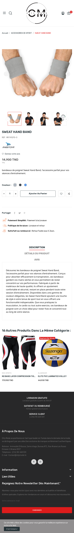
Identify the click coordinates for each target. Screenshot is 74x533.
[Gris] (16, 185)
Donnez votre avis (12, 154)
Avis (37, 259)
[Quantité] (10, 194)
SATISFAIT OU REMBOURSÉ (37, 406)
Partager (14, 213)
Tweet (19, 213)
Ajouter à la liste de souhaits (61, 193)
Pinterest (24, 213)
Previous (6, 74)
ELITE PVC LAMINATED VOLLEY (52, 376)
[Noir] (21, 185)
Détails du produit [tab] (37, 253)
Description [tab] (37, 247)
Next (68, 74)
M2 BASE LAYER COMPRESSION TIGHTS (19, 376)
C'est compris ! (11, 529)
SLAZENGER (42, 373)
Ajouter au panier (38, 193)
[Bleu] (26, 185)
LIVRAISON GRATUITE (37, 398)
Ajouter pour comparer (69, 193)
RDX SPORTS (6, 373)
